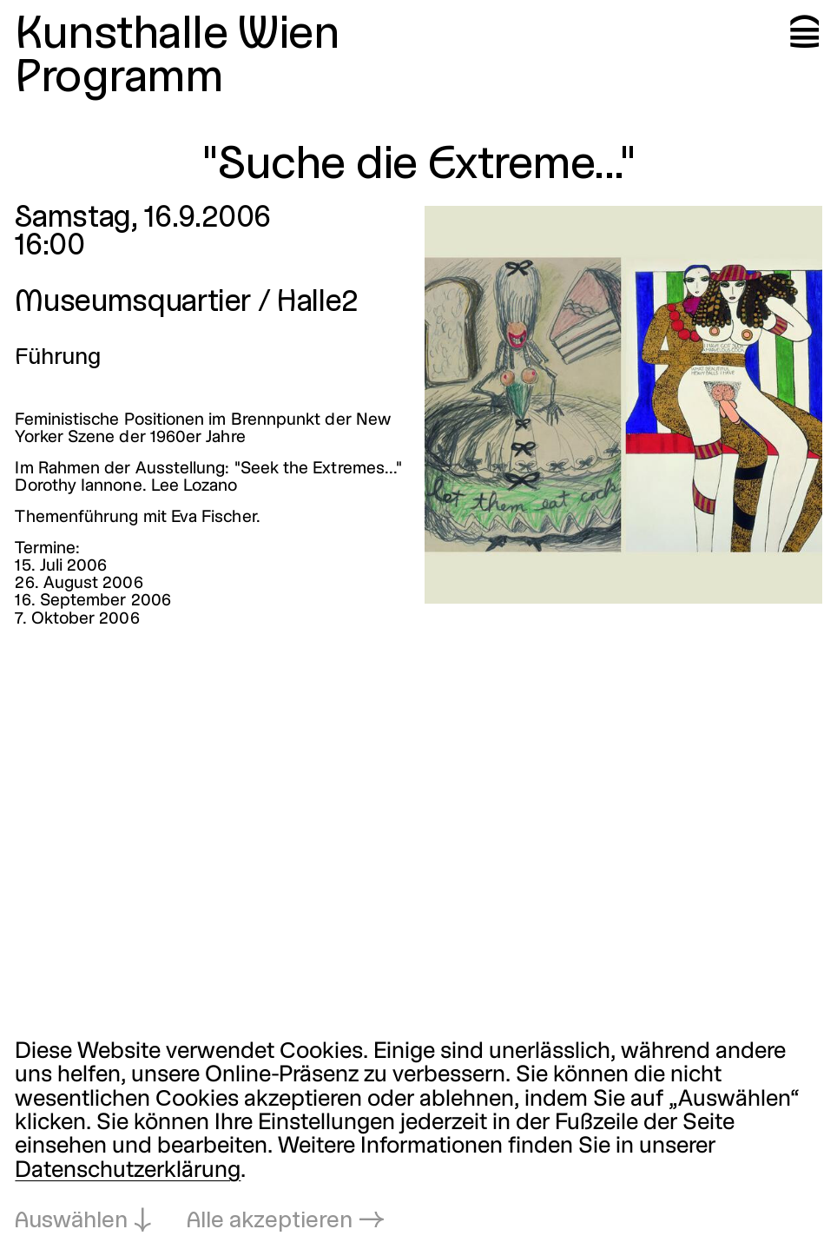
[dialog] (418, 1137)
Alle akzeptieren (270, 1221)
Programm (118, 79)
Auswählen (71, 1221)
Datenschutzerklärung (128, 1170)
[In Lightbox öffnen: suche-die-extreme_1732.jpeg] (623, 405)
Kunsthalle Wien (177, 36)
